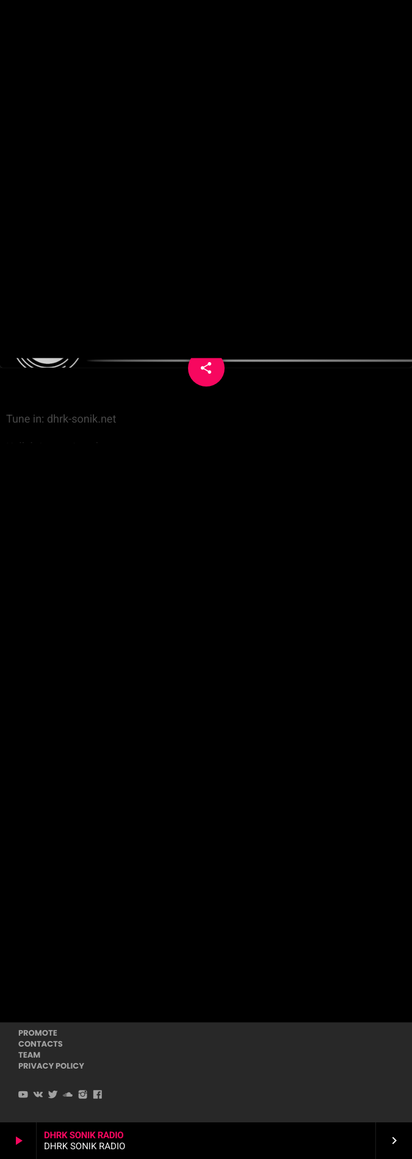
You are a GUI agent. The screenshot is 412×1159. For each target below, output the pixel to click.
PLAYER (368, 23)
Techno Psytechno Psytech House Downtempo (205, 153)
